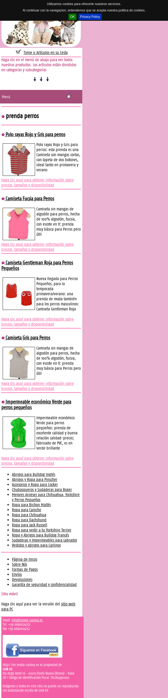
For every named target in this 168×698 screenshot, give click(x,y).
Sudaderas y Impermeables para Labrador (44, 540)
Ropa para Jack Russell (29, 524)
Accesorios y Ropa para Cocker (35, 484)
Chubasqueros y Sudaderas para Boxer (42, 489)
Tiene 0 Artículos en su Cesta (46, 52)
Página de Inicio (24, 559)
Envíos (17, 574)
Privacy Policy (90, 17)
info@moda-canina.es (27, 620)
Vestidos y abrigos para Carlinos (36, 545)
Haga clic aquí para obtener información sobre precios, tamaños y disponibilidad (37, 182)
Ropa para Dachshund (29, 519)
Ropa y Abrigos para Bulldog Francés (40, 535)
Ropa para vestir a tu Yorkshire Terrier (41, 530)
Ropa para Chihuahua (29, 514)
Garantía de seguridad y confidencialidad (44, 584)
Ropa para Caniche (26, 509)
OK (72, 17)
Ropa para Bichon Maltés (31, 504)
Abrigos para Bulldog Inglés (33, 474)
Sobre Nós (19, 564)
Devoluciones (22, 579)
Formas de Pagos (25, 569)
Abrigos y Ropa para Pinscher (34, 479)
